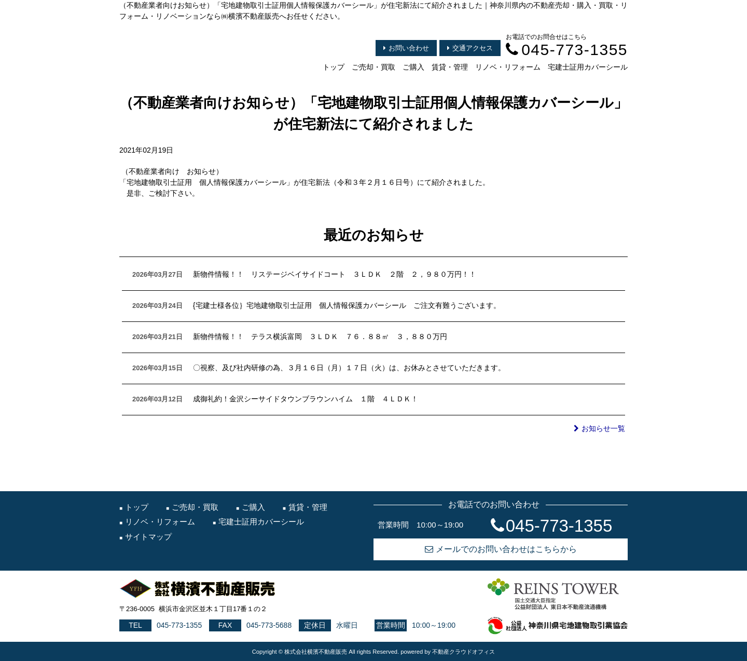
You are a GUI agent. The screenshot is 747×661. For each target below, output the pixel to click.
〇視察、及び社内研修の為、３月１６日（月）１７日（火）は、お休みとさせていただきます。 (349, 367)
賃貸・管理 (450, 67)
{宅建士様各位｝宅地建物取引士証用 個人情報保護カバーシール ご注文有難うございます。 (347, 305)
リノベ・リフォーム (508, 67)
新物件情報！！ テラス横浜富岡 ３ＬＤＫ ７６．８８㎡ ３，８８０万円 (320, 336)
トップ (333, 67)
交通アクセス (470, 48)
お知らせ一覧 (599, 428)
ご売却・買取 (373, 67)
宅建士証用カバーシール (588, 67)
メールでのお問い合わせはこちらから (501, 549)
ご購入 (413, 67)
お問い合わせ (406, 48)
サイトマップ (148, 536)
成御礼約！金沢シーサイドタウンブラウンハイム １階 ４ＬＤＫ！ (305, 399)
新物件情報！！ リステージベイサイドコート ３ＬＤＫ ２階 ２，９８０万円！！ (334, 274)
